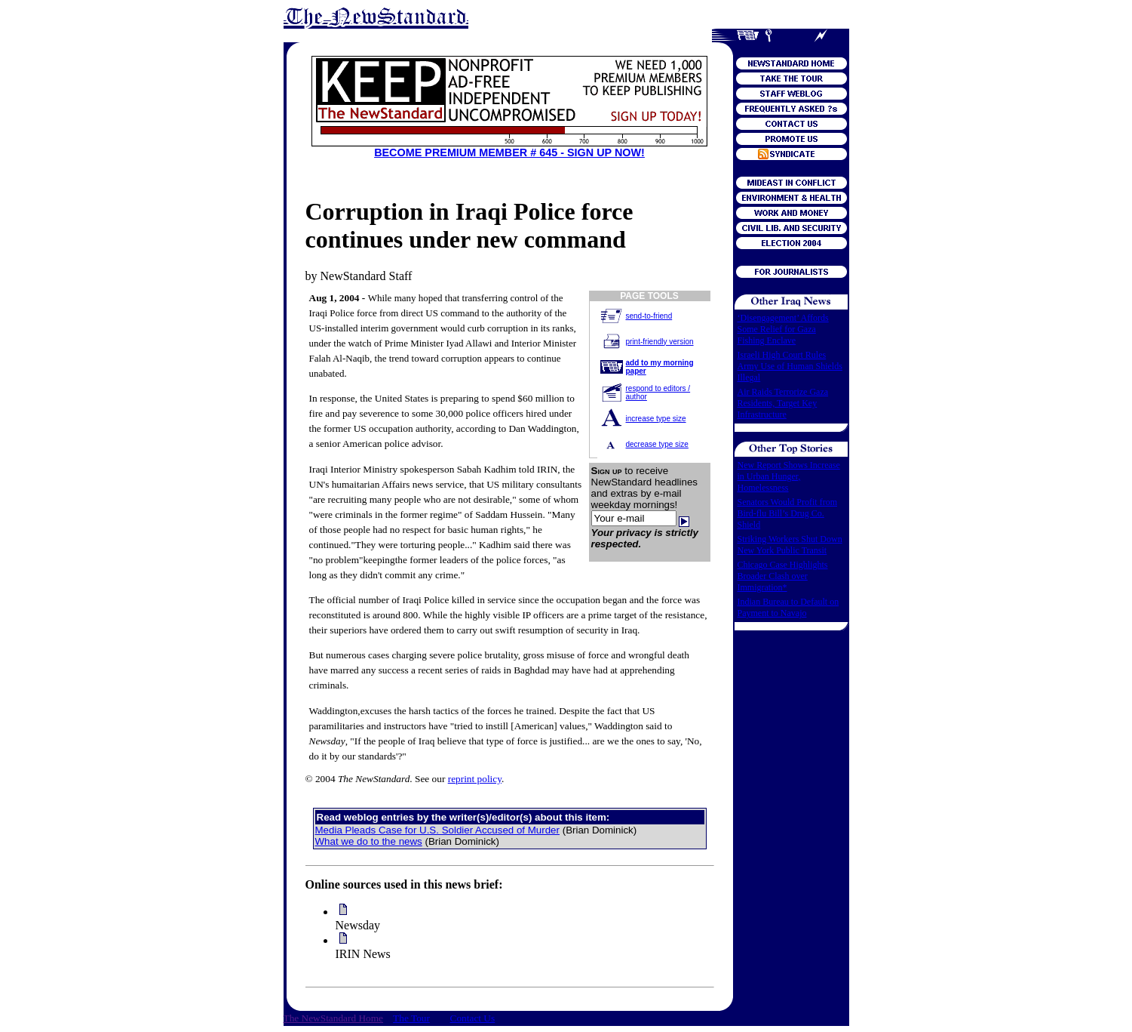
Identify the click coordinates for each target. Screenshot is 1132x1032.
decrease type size (657, 444)
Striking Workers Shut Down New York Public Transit (790, 545)
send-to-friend (649, 316)
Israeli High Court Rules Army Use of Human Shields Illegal (790, 366)
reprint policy (475, 778)
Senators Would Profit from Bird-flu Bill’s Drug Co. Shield (787, 513)
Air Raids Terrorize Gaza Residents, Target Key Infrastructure (783, 403)
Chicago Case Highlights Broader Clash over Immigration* (783, 576)
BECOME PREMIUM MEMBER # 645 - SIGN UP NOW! (509, 152)
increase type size (656, 418)
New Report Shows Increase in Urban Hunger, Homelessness (789, 476)
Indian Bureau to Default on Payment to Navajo (788, 607)
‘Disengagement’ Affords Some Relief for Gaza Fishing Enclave (783, 329)
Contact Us (472, 1018)
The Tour (411, 1018)
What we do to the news (368, 841)
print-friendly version (660, 341)
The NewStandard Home (334, 1018)
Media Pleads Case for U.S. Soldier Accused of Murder (437, 830)
